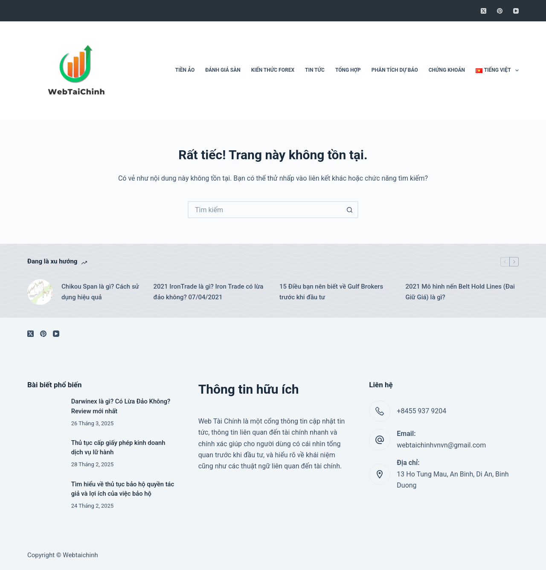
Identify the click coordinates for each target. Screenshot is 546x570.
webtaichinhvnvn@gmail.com (441, 445)
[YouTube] (516, 11)
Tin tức (315, 70)
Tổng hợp (348, 70)
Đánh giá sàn (223, 70)
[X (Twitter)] (483, 11)
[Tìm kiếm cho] (264, 209)
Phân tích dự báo (395, 70)
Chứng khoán (447, 70)
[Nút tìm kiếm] (349, 209)
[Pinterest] (499, 11)
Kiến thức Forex (272, 70)
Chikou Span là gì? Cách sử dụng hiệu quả (100, 292)
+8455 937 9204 (421, 411)
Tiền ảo (185, 70)
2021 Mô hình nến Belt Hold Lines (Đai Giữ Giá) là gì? (460, 292)
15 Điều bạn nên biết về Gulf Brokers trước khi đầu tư (331, 292)
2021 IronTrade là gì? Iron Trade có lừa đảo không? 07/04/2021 (209, 292)
